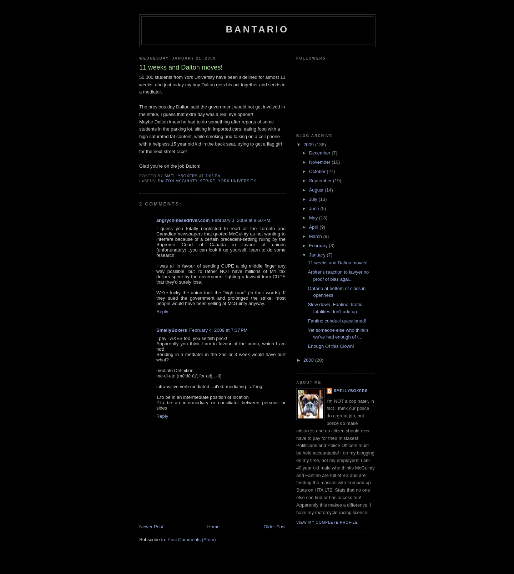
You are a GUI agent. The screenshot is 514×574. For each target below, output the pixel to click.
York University (237, 181)
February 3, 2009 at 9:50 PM (241, 220)
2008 (309, 360)
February (319, 245)
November (320, 162)
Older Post (275, 526)
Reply (162, 311)
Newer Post (151, 526)
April (314, 227)
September (321, 180)
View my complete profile (327, 522)
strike (208, 181)
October (318, 171)
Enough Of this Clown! (331, 346)
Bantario (257, 29)
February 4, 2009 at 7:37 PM (218, 330)
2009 (309, 144)
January (318, 255)
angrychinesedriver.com (183, 220)
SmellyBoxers (171, 330)
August (317, 190)
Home (213, 526)
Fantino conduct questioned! (337, 321)
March (316, 236)
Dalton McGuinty (177, 181)
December (320, 153)
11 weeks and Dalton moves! (337, 262)
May (314, 217)
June (315, 208)
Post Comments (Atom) (192, 539)
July (314, 199)
